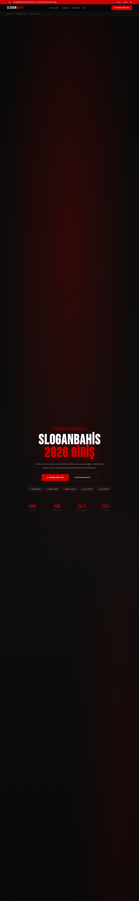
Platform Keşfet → (84, 477)
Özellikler (53, 8)
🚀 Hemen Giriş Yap (55, 477)
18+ (131, 2)
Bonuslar (76, 8)
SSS (84, 8)
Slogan (15, 7)
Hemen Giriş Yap (121, 8)
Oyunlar (65, 8)
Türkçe (118, 2)
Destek (125, 2)
